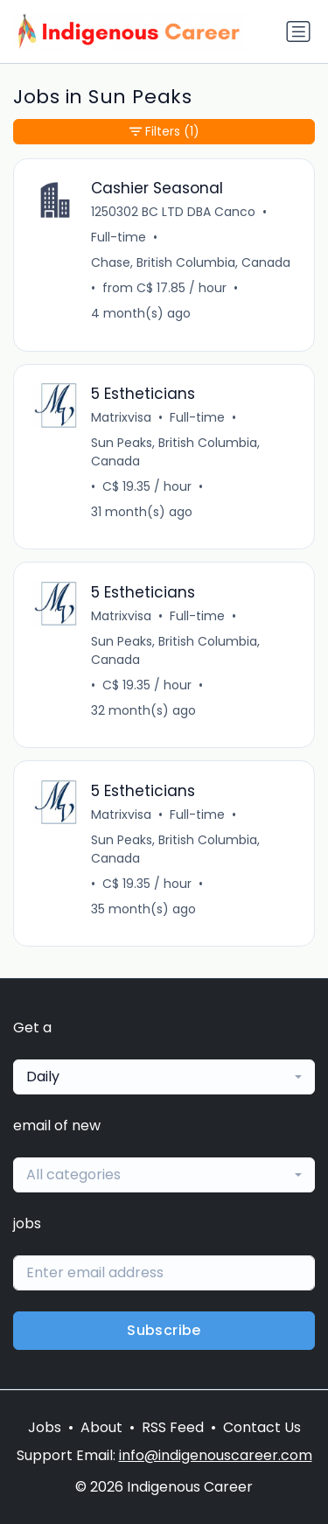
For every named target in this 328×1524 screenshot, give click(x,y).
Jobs (44, 1427)
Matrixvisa (121, 417)
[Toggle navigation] (298, 31)
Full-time (118, 237)
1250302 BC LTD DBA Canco (173, 211)
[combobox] (164, 1076)
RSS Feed (173, 1427)
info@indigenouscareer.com (215, 1455)
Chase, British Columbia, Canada (190, 262)
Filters (164, 131)
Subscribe (164, 1330)
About (101, 1427)
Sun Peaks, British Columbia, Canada (175, 452)
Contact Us (262, 1427)
